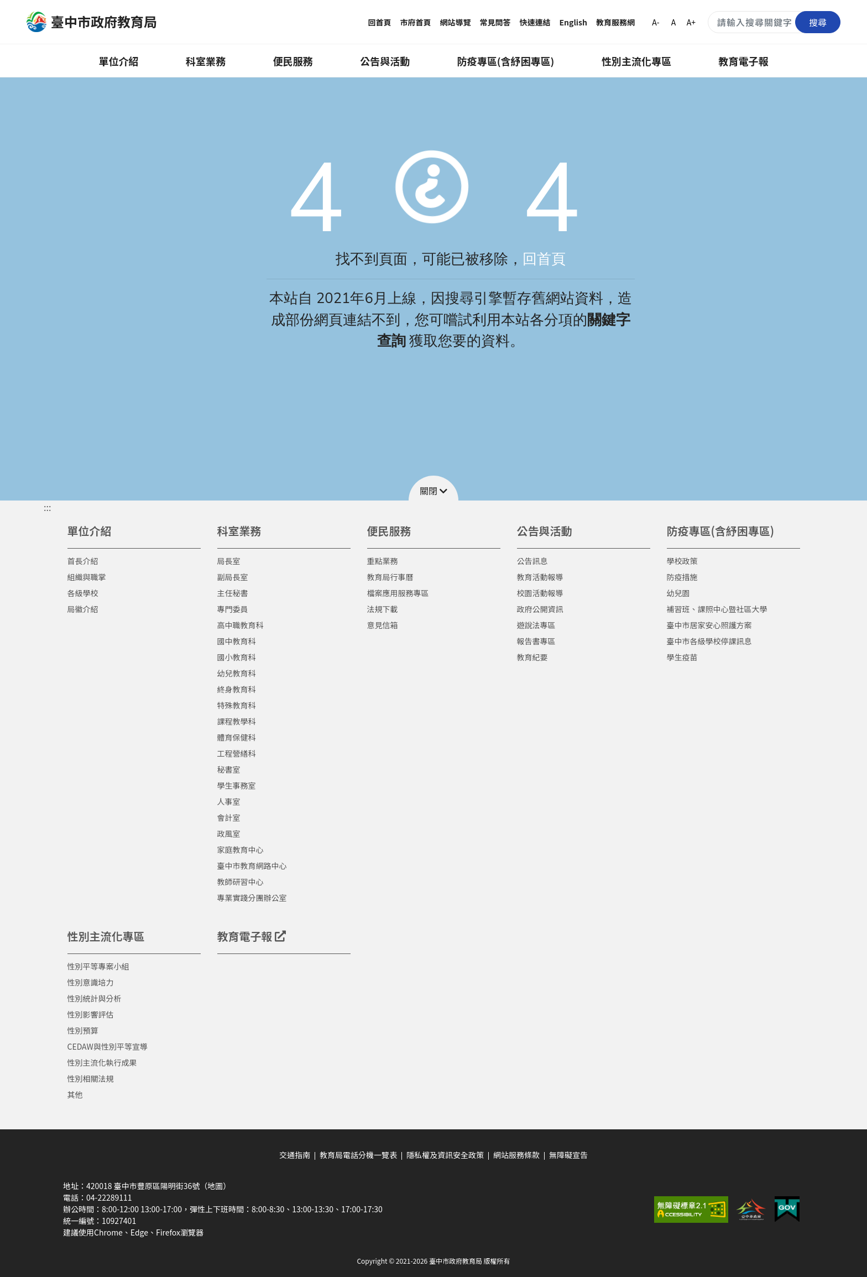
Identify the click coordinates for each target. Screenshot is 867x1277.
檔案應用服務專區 (398, 592)
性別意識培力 (90, 982)
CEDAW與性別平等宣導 (107, 1046)
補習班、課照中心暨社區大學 (717, 608)
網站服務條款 (516, 1154)
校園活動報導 (540, 592)
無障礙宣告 (568, 1154)
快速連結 (535, 22)
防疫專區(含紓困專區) (506, 61)
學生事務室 (236, 785)
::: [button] (47, 507)
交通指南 (294, 1154)
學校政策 (682, 560)
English (574, 22)
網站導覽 (455, 22)
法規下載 (382, 608)
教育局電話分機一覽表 (358, 1154)
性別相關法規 (90, 1078)
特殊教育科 (236, 705)
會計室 (229, 817)
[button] (433, 488)
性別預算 (82, 1030)
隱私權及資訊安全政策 (445, 1154)
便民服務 (293, 61)
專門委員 (232, 608)
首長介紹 (82, 560)
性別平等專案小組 (98, 966)
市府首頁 (415, 22)
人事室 (229, 801)
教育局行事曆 (390, 576)
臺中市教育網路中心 (252, 865)
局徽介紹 (82, 608)
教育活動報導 (540, 576)
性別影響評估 (90, 1014)
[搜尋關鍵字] (774, 22)
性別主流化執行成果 (102, 1062)
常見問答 (495, 22)
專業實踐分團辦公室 (252, 897)
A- (655, 22)
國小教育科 (236, 657)
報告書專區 (536, 641)
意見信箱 (382, 624)
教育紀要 (532, 657)
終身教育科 (236, 689)
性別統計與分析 (94, 998)
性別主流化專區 (636, 61)
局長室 (229, 560)
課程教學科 (236, 721)
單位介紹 (118, 61)
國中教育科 (236, 641)
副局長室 (232, 576)
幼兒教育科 (236, 673)
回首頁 (379, 22)
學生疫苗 (682, 657)
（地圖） (215, 1185)
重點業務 (382, 560)
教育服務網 (615, 22)
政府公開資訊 (540, 608)
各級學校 (82, 592)
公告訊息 (532, 560)
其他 (75, 1094)
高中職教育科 (240, 624)
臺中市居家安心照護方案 (709, 624)
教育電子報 (744, 61)
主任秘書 (232, 592)
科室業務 (206, 61)
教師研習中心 (240, 881)
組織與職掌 (86, 576)
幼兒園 (678, 592)
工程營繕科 (236, 753)
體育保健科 (236, 737)
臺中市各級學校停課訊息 (709, 641)
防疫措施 (682, 576)
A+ (691, 22)
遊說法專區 (536, 624)
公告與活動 (385, 61)
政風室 (229, 833)
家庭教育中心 (240, 849)
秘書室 (229, 769)
